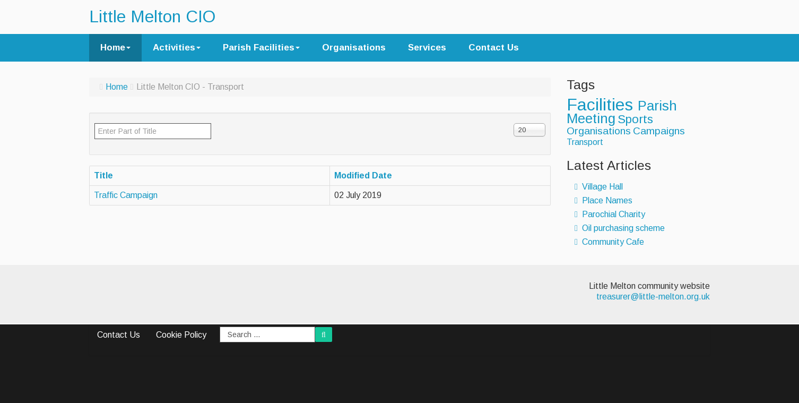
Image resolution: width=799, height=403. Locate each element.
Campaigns (659, 130)
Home (115, 47)
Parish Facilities (261, 47)
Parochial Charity (610, 214)
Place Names (603, 200)
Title (103, 175)
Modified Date (363, 175)
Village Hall (599, 186)
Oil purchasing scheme (620, 228)
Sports (635, 119)
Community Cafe (609, 241)
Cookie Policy (181, 334)
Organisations (354, 47)
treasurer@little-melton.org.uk (653, 296)
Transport (585, 142)
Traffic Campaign (126, 195)
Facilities (602, 104)
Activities (177, 47)
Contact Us (493, 47)
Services (427, 47)
